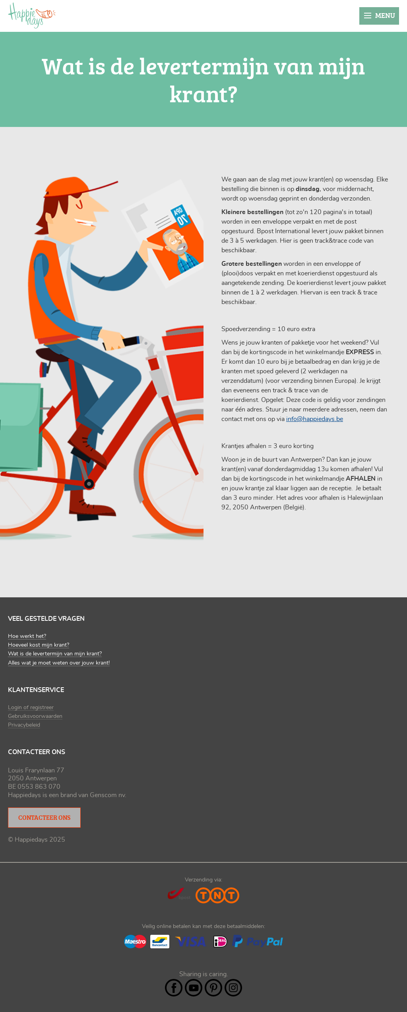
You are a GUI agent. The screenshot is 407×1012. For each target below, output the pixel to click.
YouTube (193, 987)
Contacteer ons (44, 817)
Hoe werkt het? (27, 636)
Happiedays (32, 15)
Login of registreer (31, 707)
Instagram (233, 987)
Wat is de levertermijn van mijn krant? (55, 654)
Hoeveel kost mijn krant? (38, 645)
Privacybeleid (24, 725)
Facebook (173, 987)
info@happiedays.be (314, 419)
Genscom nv (107, 795)
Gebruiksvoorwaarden (35, 716)
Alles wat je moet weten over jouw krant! (59, 663)
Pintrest (213, 987)
